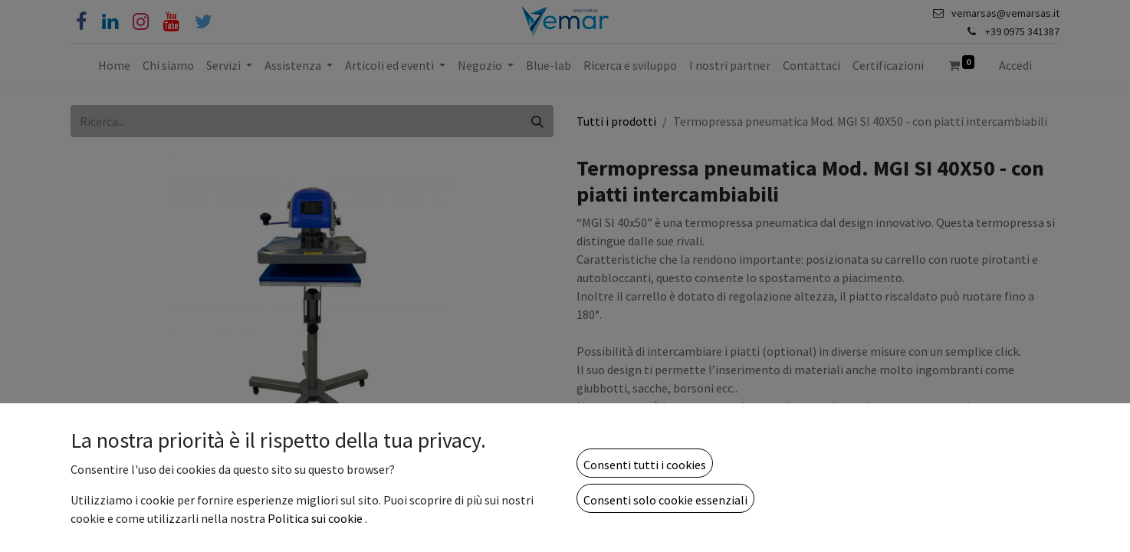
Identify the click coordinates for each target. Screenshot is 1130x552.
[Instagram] (141, 21)
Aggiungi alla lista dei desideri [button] (664, 531)
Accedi (1015, 65)
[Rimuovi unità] (595, 490)
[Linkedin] (110, 21)
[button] (803, 490)
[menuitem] (114, 65)
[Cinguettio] (203, 21)
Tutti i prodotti (616, 121)
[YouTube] (171, 21)
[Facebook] (81, 21)
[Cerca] (537, 121)
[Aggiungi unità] (671, 490)
